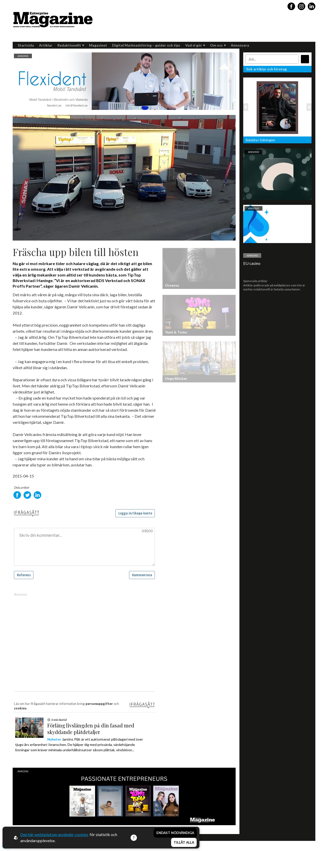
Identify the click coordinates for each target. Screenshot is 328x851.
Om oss (218, 45)
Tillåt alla (184, 842)
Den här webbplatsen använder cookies (54, 834)
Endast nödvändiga (175, 833)
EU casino (251, 263)
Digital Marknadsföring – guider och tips (146, 45)
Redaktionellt (70, 45)
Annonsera (240, 45)
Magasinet (98, 45)
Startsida (26, 45)
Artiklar (45, 45)
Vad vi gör (195, 45)
